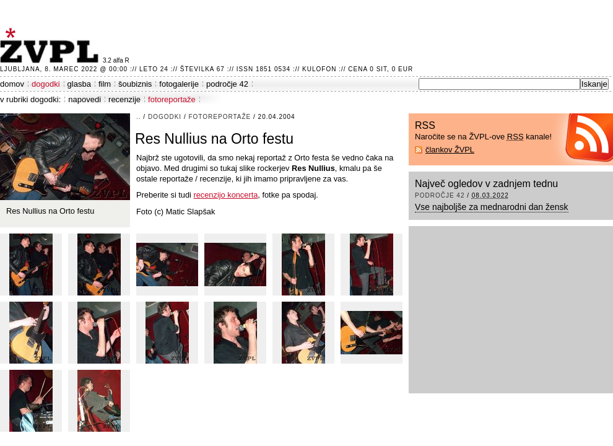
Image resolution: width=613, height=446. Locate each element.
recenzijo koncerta (225, 194)
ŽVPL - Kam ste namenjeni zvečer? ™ (51, 45)
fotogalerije (179, 84)
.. (138, 116)
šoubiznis (135, 84)
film (104, 84)
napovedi (84, 99)
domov (12, 84)
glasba (79, 84)
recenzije (124, 99)
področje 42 (227, 84)
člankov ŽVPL (449, 149)
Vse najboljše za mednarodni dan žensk (491, 207)
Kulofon (319, 69)
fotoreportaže (172, 99)
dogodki (46, 84)
